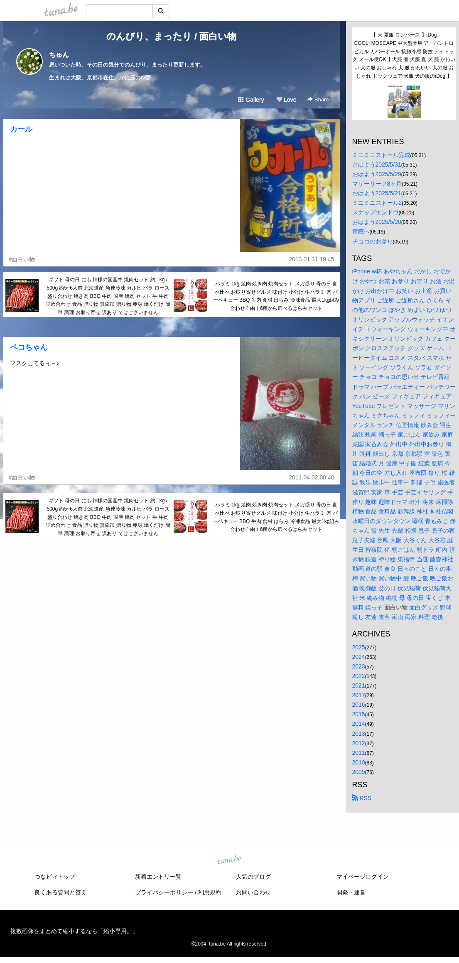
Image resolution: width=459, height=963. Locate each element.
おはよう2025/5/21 (376, 193)
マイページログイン (362, 876)
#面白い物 (22, 259)
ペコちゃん (28, 347)
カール (21, 129)
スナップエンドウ (375, 212)
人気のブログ (253, 876)
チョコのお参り (372, 241)
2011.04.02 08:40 (311, 477)
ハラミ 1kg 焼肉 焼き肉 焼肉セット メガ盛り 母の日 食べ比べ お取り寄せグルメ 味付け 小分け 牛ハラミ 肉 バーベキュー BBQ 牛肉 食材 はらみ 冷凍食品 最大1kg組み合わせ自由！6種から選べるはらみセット (276, 296)
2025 (358, 647)
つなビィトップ (54, 876)
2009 (358, 772)
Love (286, 99)
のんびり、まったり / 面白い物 (171, 36)
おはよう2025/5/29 (376, 174)
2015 (358, 714)
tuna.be (229, 859)
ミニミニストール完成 (381, 155)
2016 (358, 704)
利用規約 (209, 892)
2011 (358, 752)
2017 (358, 695)
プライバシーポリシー (164, 892)
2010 (358, 762)
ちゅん (59, 54)
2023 (358, 666)
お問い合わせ (253, 892)
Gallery (251, 99)
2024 (358, 656)
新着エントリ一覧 (158, 876)
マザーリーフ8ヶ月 (377, 183)
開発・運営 (351, 892)
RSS (362, 798)
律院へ (361, 231)
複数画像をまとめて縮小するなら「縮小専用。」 (74, 931)
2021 (358, 685)
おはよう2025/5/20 (376, 222)
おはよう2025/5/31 (376, 164)
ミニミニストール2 (377, 202)
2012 (358, 743)
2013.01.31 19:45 (311, 259)
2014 (358, 723)
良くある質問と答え (60, 892)
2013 (358, 733)
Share (318, 99)
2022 (358, 676)
